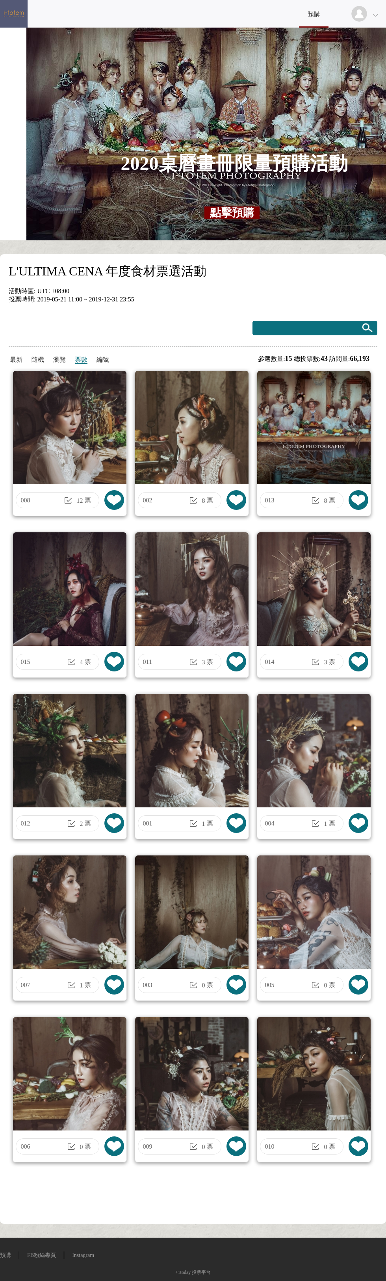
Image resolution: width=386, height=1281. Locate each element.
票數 (81, 359)
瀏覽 (59, 359)
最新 (16, 359)
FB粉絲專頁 (41, 1255)
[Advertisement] (193, 1196)
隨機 (38, 359)
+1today (183, 1272)
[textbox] (232, 212)
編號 (102, 359)
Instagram (83, 1255)
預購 (314, 14)
